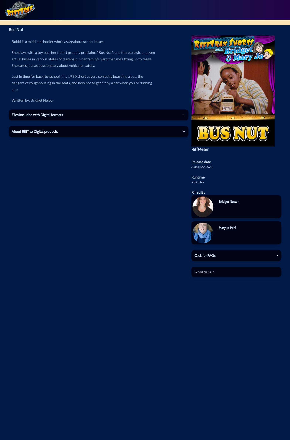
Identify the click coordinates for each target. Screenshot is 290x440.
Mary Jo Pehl (227, 228)
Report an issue (204, 272)
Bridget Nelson (229, 202)
